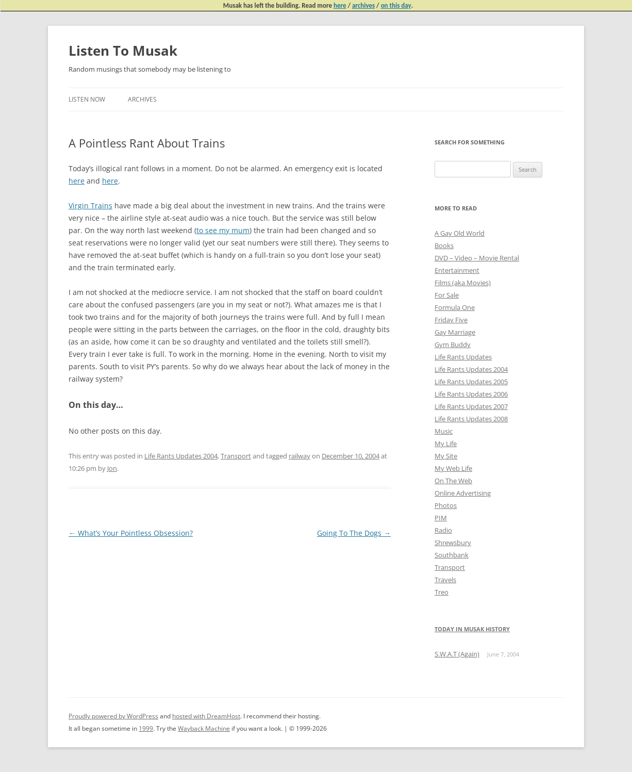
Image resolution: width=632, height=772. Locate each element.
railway (299, 456)
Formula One (455, 307)
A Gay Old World (460, 233)
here (340, 5)
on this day (396, 5)
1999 (146, 728)
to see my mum (223, 230)
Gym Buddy (453, 344)
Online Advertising (463, 493)
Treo (441, 592)
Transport (236, 456)
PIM (441, 517)
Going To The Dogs (354, 533)
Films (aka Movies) (463, 282)
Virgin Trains (90, 205)
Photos (446, 505)
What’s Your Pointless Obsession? (131, 533)
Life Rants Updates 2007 (471, 406)
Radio (443, 530)
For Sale (447, 295)
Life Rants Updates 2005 (471, 381)
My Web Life (453, 468)
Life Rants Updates (463, 357)
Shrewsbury (453, 542)
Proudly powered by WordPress (113, 716)
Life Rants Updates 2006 (471, 394)
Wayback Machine (204, 728)
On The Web (453, 480)
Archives (142, 99)
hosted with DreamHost (206, 716)
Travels (445, 579)
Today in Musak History (472, 629)
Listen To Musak (123, 50)
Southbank (452, 555)
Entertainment (457, 270)
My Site (446, 456)
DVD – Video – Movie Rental (477, 257)
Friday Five (451, 319)
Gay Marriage (455, 332)
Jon (112, 468)
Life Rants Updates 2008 (471, 418)
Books (444, 245)
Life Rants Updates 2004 (181, 456)
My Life (446, 443)
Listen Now (87, 99)
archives (363, 5)
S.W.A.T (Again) (457, 654)
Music (444, 431)
